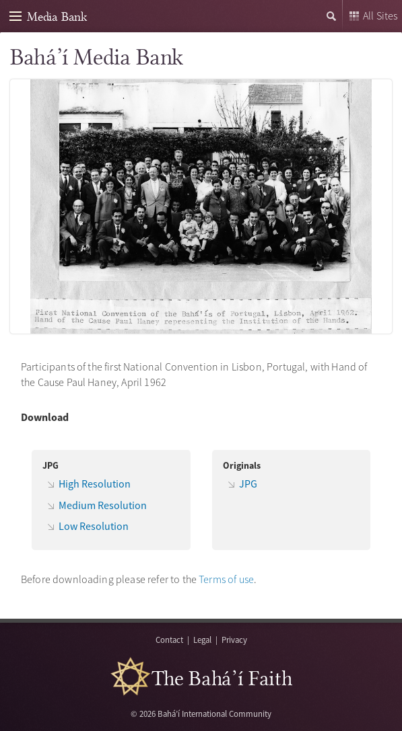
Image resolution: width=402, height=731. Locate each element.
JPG (248, 483)
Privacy (234, 639)
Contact (169, 639)
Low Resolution (94, 526)
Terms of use (226, 579)
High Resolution (95, 483)
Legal (202, 639)
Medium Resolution (103, 505)
